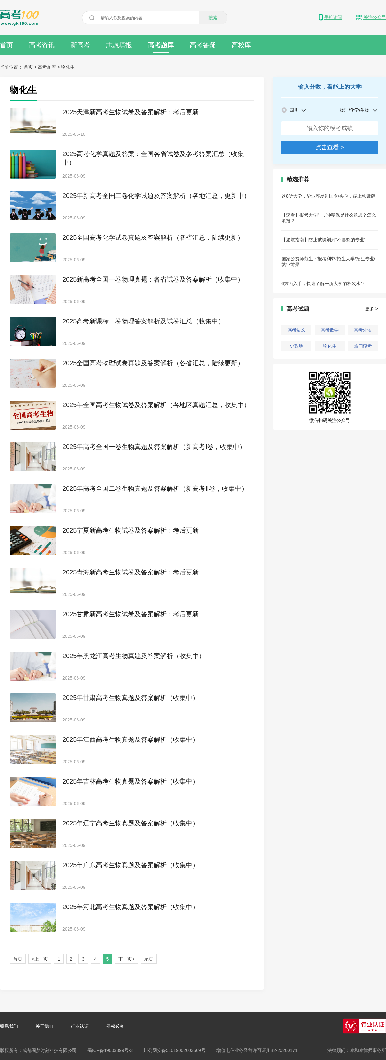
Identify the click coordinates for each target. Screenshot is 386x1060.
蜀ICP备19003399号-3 (110, 1050)
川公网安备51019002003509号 (174, 1050)
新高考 (80, 45)
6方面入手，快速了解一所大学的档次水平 (323, 283)
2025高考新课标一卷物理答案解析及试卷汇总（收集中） (143, 321)
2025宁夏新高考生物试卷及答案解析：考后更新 (130, 530)
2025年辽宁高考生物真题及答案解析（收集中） (130, 823)
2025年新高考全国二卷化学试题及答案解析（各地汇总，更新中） (156, 195)
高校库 (241, 45)
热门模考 (363, 346)
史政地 (296, 346)
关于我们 (44, 1026)
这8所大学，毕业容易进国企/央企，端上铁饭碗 (328, 196)
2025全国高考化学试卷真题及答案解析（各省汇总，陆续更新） (153, 237)
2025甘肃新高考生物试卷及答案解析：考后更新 (130, 614)
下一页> (126, 959)
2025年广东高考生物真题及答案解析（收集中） (130, 865)
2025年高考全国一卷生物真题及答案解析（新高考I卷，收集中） (154, 446)
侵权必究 (115, 1026)
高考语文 (297, 329)
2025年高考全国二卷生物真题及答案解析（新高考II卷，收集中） (155, 488)
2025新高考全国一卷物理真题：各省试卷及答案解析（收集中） (153, 279)
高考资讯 (42, 45)
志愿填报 (119, 45)
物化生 (329, 346)
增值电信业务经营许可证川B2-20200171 (257, 1050)
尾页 (148, 959)
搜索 (212, 17)
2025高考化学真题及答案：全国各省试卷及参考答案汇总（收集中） (153, 158)
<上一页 (40, 959)
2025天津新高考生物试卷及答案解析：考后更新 (130, 112)
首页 (6, 45)
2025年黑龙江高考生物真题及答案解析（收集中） (134, 655)
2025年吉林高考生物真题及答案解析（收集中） (130, 781)
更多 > (371, 308)
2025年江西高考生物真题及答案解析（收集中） (130, 739)
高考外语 (363, 329)
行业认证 (80, 1026)
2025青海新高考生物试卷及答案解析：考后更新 (130, 572)
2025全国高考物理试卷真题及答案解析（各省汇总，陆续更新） (153, 363)
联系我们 (9, 1026)
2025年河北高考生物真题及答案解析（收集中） (130, 906)
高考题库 (161, 47)
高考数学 (330, 329)
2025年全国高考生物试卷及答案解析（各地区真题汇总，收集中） (156, 404)
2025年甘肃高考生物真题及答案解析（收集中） (130, 697)
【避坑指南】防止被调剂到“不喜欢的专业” (323, 239)
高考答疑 (203, 45)
